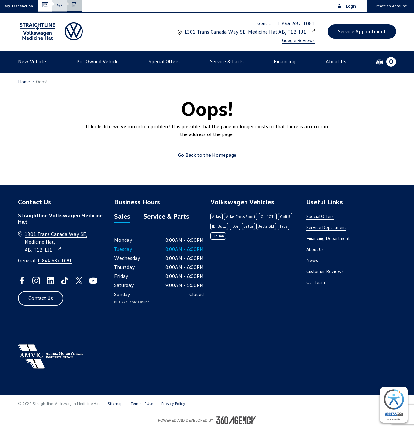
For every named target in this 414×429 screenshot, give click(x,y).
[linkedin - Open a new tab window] (50, 280)
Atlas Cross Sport (240, 216)
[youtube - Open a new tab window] (93, 280)
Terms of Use (142, 403)
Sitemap (115, 403)
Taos (283, 226)
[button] (19, 6)
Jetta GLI (266, 226)
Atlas (216, 216)
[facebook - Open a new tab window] (22, 280)
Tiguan (218, 235)
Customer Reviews (324, 271)
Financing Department (328, 238)
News (312, 260)
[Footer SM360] (236, 420)
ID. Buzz (219, 226)
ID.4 (235, 226)
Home (24, 81)
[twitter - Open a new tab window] (79, 280)
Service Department (326, 227)
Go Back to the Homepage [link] (207, 155)
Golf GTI (268, 216)
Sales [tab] (122, 216)
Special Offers (320, 216)
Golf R (285, 216)
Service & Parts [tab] (166, 216)
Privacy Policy (173, 403)
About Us (315, 249)
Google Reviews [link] (298, 40)
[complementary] (394, 405)
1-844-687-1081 (296, 23)
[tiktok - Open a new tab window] (65, 280)
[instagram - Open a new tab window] (36, 280)
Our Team (315, 282)
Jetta (248, 226)
